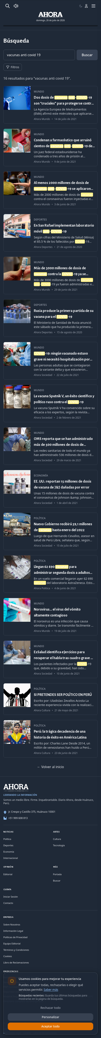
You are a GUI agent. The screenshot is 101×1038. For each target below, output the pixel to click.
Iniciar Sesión (10, 896)
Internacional (10, 858)
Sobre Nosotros (11, 924)
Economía (8, 851)
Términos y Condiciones (16, 949)
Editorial (7, 874)
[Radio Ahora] (16, 6)
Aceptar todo (50, 1026)
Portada (57, 874)
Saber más (51, 990)
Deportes (8, 845)
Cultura (57, 839)
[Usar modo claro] (80, 5)
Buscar (87, 55)
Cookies (7, 956)
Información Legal (13, 930)
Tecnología (59, 845)
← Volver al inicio (50, 767)
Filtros (12, 67)
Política (7, 839)
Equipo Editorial (12, 943)
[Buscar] (7, 6)
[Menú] (93, 6)
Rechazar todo (51, 1008)
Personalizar (50, 1017)
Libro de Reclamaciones (16, 962)
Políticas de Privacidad (15, 937)
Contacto (8, 903)
